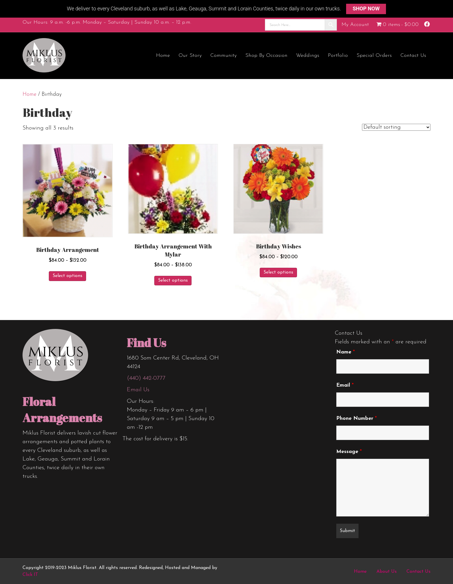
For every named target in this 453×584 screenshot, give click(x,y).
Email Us (138, 390)
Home (163, 55)
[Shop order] (396, 127)
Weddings (307, 55)
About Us (386, 571)
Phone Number (356, 418)
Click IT (30, 574)
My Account (355, 24)
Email (345, 385)
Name (345, 352)
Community (223, 55)
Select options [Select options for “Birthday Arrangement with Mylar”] (173, 280)
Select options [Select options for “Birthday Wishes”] (278, 272)
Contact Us (413, 55)
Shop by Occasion (266, 55)
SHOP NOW (366, 8)
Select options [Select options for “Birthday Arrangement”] (67, 276)
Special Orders (374, 55)
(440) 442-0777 (146, 378)
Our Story (190, 55)
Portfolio (338, 55)
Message (349, 451)
